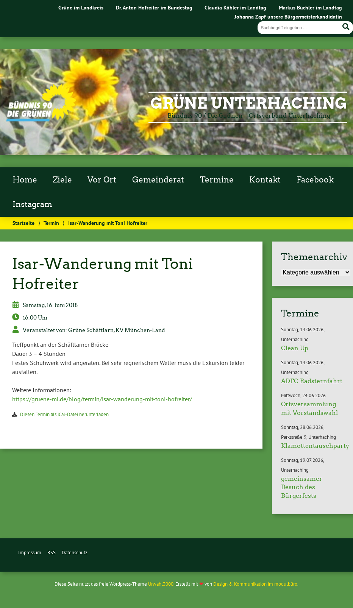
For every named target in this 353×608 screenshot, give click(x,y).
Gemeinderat (158, 180)
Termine (217, 180)
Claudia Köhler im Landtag (235, 7)
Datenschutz (74, 552)
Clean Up (294, 348)
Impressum (29, 552)
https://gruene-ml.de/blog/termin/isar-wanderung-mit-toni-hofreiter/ (102, 399)
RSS (51, 552)
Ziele (62, 180)
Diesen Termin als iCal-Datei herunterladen (64, 414)
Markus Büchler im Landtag (310, 7)
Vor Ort (101, 180)
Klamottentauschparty (315, 445)
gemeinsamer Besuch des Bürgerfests (301, 487)
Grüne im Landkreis (80, 7)
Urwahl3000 (160, 584)
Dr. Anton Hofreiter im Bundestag (154, 7)
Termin (51, 222)
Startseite (23, 222)
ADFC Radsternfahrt (311, 381)
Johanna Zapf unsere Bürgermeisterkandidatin (288, 16)
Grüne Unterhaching (248, 103)
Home (24, 180)
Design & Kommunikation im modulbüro (255, 584)
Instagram (32, 204)
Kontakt (265, 180)
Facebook (315, 180)
